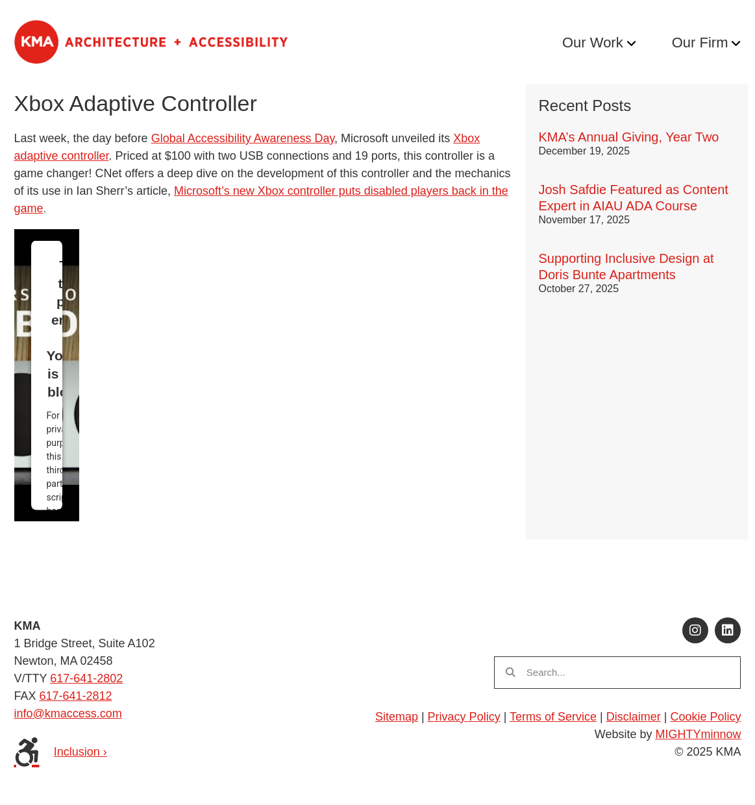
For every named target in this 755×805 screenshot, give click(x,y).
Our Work (592, 42)
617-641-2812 (76, 695)
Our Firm (700, 42)
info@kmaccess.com (68, 713)
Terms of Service (553, 716)
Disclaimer (633, 716)
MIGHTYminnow (698, 734)
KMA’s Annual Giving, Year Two (629, 137)
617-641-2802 (86, 678)
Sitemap (396, 716)
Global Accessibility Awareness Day (242, 138)
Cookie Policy (705, 716)
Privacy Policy (464, 716)
